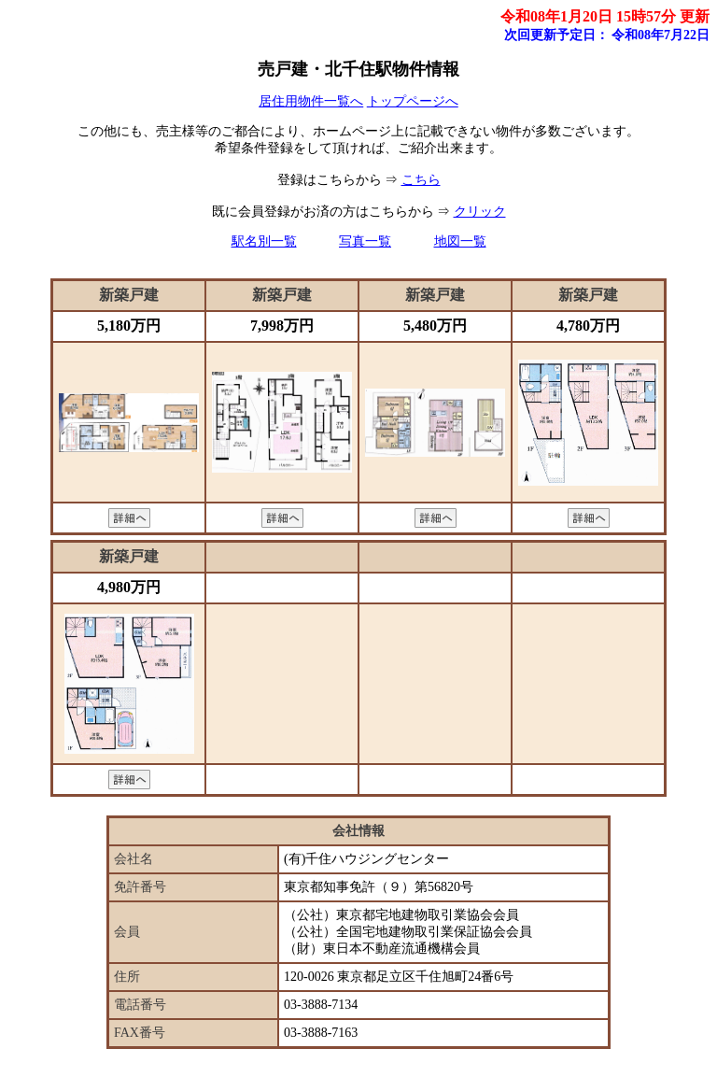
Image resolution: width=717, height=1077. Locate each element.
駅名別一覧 (264, 241)
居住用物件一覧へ (311, 101)
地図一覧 (460, 241)
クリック (480, 212)
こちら (421, 180)
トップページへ (412, 101)
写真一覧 (365, 241)
